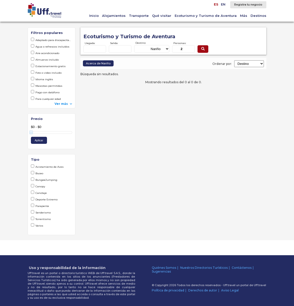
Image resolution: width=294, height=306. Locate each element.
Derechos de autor (202, 290)
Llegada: (90, 43)
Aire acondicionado (45, 53)
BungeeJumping (44, 180)
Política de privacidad (168, 290)
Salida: (114, 43)
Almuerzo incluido (45, 59)
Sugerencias (161, 271)
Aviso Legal (230, 290)
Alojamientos (114, 16)
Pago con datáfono (45, 92)
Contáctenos (242, 268)
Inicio (94, 16)
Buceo (37, 173)
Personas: (179, 43)
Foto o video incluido (46, 72)
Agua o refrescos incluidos (50, 46)
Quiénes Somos (164, 268)
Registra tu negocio (248, 4)
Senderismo (41, 212)
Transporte (139, 16)
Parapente (40, 206)
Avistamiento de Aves (47, 166)
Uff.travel (260, 285)
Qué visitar (161, 16)
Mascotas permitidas (46, 85)
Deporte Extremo (44, 199)
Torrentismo (41, 219)
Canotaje (39, 193)
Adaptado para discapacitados (51, 40)
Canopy (38, 186)
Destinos (258, 16)
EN (223, 4)
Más (243, 16)
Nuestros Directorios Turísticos (204, 268)
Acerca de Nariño (98, 63)
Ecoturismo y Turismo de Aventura (206, 16)
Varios (37, 225)
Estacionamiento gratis (48, 66)
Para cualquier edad (46, 99)
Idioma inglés (42, 79)
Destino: (140, 43)
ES (216, 4)
